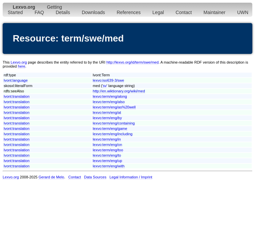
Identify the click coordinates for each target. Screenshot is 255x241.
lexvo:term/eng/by (107, 118)
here (21, 66)
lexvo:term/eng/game (110, 129)
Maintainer (214, 12)
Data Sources (95, 177)
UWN (242, 12)
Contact (184, 12)
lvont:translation (16, 96)
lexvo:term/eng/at (107, 112)
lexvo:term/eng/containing (114, 123)
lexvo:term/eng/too (108, 150)
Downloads (93, 12)
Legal (158, 12)
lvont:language (16, 80)
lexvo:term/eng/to (107, 155)
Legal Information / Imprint (131, 177)
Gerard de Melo (51, 177)
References (129, 12)
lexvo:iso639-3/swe (108, 80)
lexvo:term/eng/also (109, 102)
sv (105, 86)
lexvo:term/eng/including (113, 134)
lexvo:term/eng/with (109, 166)
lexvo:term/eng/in (107, 139)
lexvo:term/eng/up (107, 161)
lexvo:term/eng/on (107, 145)
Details (63, 12)
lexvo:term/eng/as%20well (114, 107)
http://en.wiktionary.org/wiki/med (119, 91)
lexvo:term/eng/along (110, 96)
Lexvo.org (19, 62)
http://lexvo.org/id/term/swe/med (132, 62)
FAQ (39, 12)
